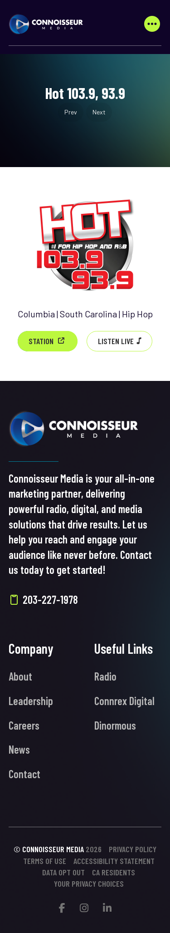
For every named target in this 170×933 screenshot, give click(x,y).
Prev (70, 112)
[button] (151, 24)
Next (99, 112)
